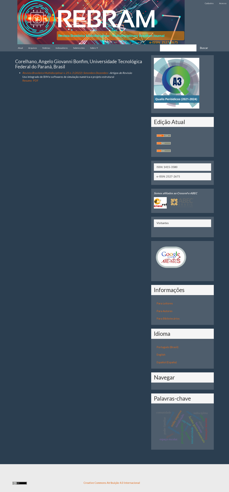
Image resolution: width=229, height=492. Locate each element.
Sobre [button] (94, 48)
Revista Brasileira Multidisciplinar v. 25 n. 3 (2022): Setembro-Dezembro (65, 72)
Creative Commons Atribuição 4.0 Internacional (112, 482)
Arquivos (32, 48)
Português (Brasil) (167, 347)
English (161, 354)
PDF (35, 80)
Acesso (222, 3)
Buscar (204, 47)
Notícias (46, 48)
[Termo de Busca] (178, 47)
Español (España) (167, 362)
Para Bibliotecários (168, 318)
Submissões (79, 48)
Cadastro (209, 3)
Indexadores (62, 48)
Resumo (27, 80)
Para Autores (164, 311)
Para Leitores (165, 303)
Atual (20, 48)
